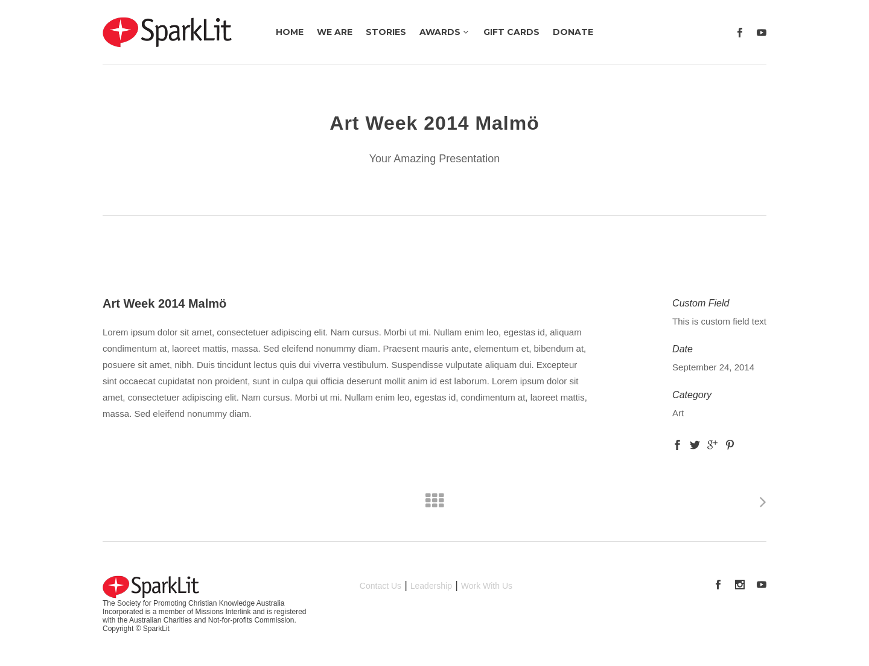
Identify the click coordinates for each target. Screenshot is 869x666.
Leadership (431, 586)
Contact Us (380, 586)
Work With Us (486, 586)
